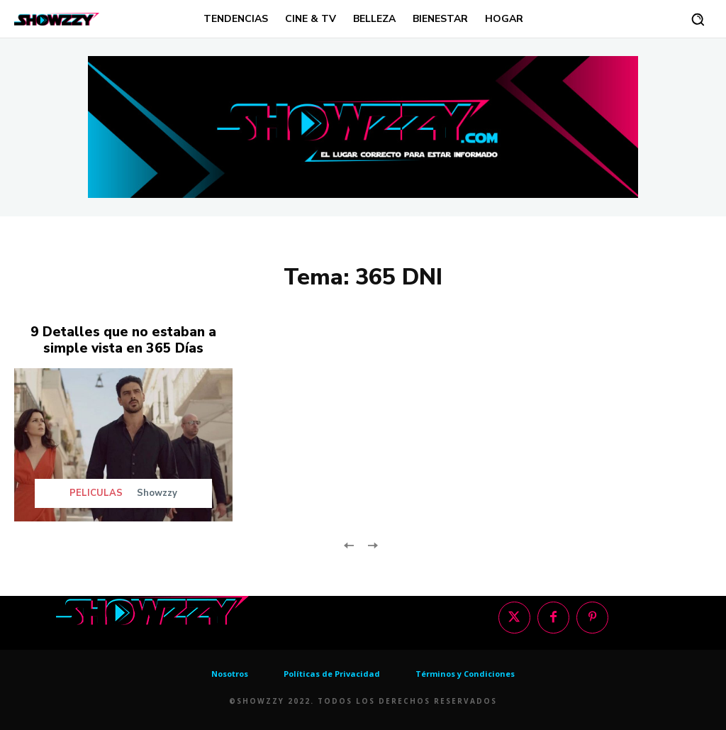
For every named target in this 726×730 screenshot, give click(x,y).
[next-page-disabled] (372, 542)
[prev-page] (349, 542)
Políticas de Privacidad (332, 671)
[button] (697, 19)
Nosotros (229, 671)
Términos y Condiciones (465, 671)
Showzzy (157, 491)
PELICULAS (96, 491)
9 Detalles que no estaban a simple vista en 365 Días (123, 339)
